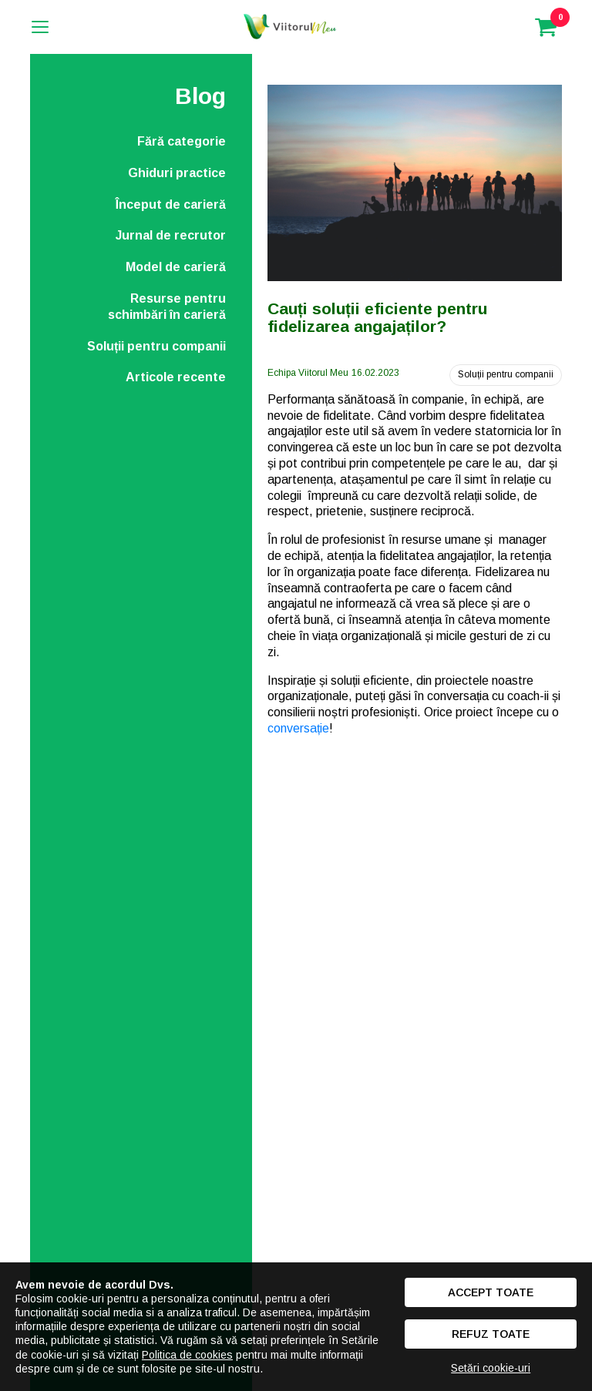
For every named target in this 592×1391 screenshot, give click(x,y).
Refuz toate (491, 1334)
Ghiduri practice (177, 172)
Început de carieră (171, 204)
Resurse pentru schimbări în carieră (167, 306)
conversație (298, 728)
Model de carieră (176, 266)
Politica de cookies (187, 1355)
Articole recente (176, 377)
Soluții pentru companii (156, 346)
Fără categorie (181, 141)
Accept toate (490, 1292)
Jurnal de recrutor (171, 235)
